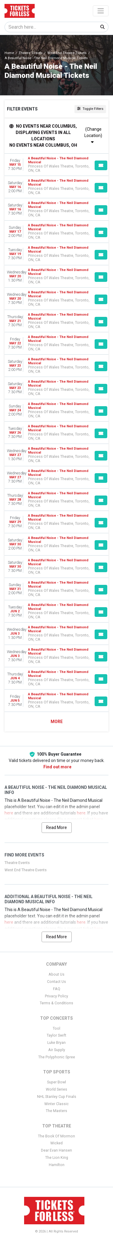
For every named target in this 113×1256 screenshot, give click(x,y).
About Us (56, 974)
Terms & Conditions (56, 1003)
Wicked (56, 1143)
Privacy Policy (56, 996)
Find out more (57, 766)
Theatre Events (17, 863)
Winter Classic (56, 1104)
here (9, 813)
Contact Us (56, 982)
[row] (56, 165)
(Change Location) (93, 135)
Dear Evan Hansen (56, 1150)
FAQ (56, 989)
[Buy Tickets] (101, 165)
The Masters (56, 1111)
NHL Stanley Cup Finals (56, 1097)
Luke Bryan (56, 1043)
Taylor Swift (56, 1035)
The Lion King (56, 1158)
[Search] (51, 27)
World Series (56, 1089)
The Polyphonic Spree (56, 1057)
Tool (56, 1028)
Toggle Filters (90, 109)
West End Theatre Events (26, 870)
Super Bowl (56, 1082)
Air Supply (56, 1050)
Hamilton (56, 1165)
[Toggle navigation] (100, 10)
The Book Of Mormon (56, 1136)
